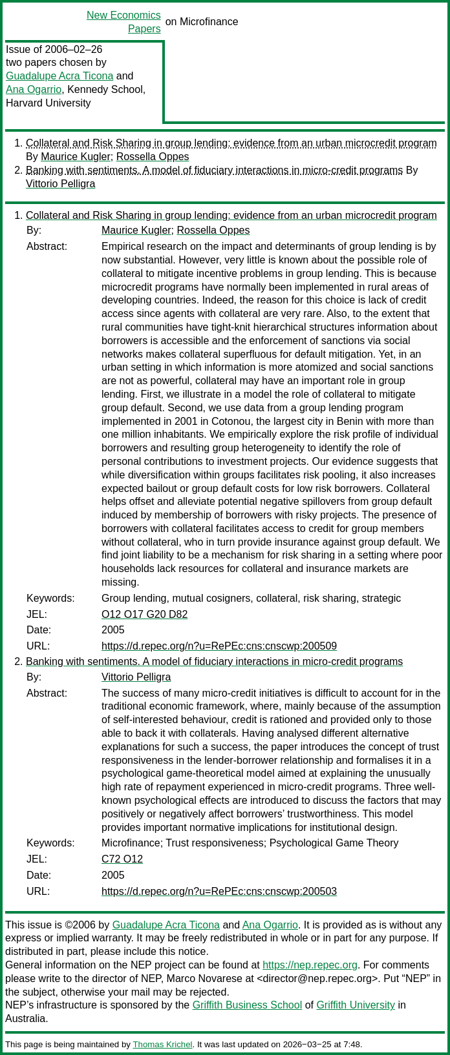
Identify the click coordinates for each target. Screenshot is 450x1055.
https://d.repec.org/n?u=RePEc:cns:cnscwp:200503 (219, 891)
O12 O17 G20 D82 (145, 614)
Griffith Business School (248, 1004)
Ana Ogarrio (33, 89)
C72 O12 (122, 859)
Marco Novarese (204, 978)
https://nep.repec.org (310, 964)
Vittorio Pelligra (60, 183)
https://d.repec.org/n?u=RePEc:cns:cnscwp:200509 (219, 645)
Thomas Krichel (162, 1044)
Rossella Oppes (152, 156)
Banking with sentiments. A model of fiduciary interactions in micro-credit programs (214, 170)
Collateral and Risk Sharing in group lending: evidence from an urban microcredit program (231, 143)
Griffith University (355, 1004)
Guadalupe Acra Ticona (59, 75)
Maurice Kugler (76, 156)
